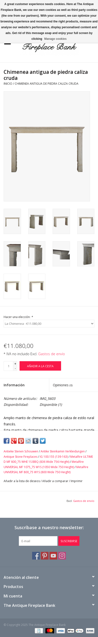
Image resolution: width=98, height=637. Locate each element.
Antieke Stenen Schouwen (21, 451)
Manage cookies (55, 39)
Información (14, 385)
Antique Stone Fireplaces (20, 457)
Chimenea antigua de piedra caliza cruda (46, 84)
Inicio (8, 84)
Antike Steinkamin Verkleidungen (63, 451)
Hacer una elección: (18, 317)
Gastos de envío (51, 354)
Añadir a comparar (55, 481)
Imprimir (77, 481)
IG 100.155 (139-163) (54, 457)
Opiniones (62, 385)
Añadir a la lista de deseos (22, 481)
